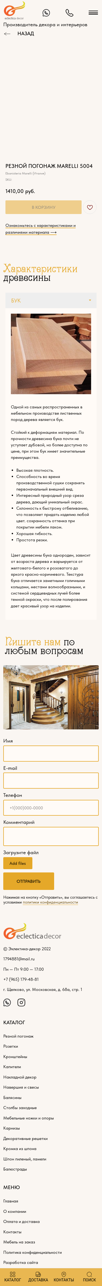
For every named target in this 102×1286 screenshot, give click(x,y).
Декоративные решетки (25, 1138)
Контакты (12, 1231)
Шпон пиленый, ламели (24, 1159)
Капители (12, 1066)
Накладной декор (19, 1077)
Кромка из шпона (19, 1148)
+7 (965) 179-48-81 (21, 979)
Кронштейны (15, 1056)
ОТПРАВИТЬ (29, 881)
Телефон (12, 795)
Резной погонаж (18, 1036)
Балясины (12, 1097)
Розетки (10, 1046)
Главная (10, 1201)
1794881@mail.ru (19, 958)
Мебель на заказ (19, 1242)
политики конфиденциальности (50, 902)
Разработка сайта (20, 1262)
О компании (14, 1211)
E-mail (10, 768)
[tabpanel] (51, 464)
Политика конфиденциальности (32, 1252)
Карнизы (11, 1128)
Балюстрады (15, 1169)
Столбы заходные (20, 1107)
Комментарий (19, 822)
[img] (46, 13)
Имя (8, 741)
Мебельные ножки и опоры (28, 1118)
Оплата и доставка (21, 1221)
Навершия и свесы (21, 1087)
